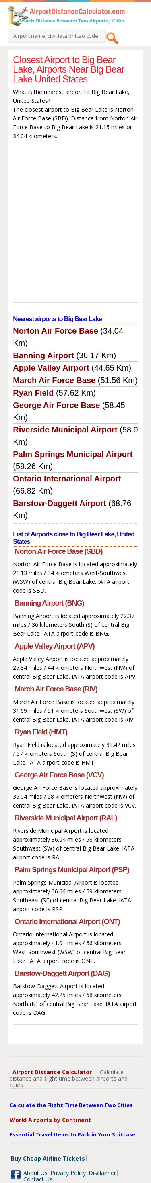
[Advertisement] (75, 223)
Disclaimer (102, 1173)
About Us (35, 1173)
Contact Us (37, 1179)
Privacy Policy (68, 1173)
